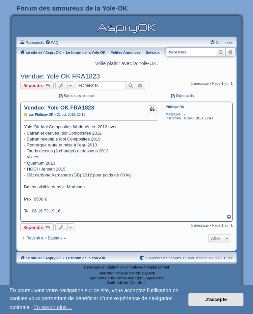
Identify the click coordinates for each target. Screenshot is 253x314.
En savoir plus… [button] (52, 307)
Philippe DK (175, 107)
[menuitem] (51, 43)
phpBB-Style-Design (149, 278)
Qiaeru (150, 273)
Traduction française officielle (119, 273)
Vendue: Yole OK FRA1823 (60, 76)
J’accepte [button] (216, 299)
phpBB (111, 267)
